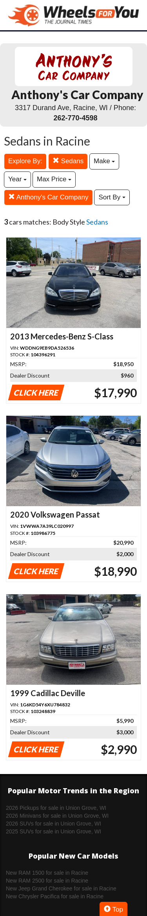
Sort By (111, 197)
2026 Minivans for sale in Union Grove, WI (57, 816)
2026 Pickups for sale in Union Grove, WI (56, 808)
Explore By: (25, 161)
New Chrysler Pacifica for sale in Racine (54, 896)
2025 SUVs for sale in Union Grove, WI (53, 831)
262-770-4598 (75, 118)
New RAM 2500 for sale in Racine (47, 880)
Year (17, 179)
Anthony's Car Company (48, 197)
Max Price (54, 179)
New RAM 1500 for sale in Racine (47, 873)
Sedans (68, 161)
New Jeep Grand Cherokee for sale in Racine (61, 888)
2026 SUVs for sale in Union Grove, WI (53, 823)
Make (104, 161)
